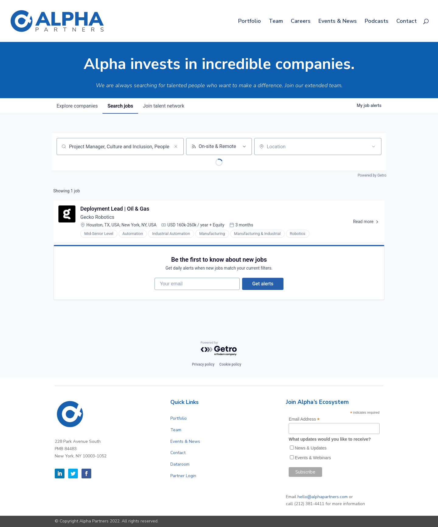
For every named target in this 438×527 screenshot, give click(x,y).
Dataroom (179, 464)
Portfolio (249, 22)
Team (276, 22)
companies (77, 106)
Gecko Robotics (97, 217)
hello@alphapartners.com (322, 497)
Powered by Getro (372, 175)
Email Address (304, 419)
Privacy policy (203, 364)
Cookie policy (230, 364)
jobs (120, 106)
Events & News (337, 22)
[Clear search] (175, 146)
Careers (301, 22)
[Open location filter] (373, 146)
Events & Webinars (313, 457)
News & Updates (310, 448)
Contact (406, 22)
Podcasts (376, 22)
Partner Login (183, 476)
